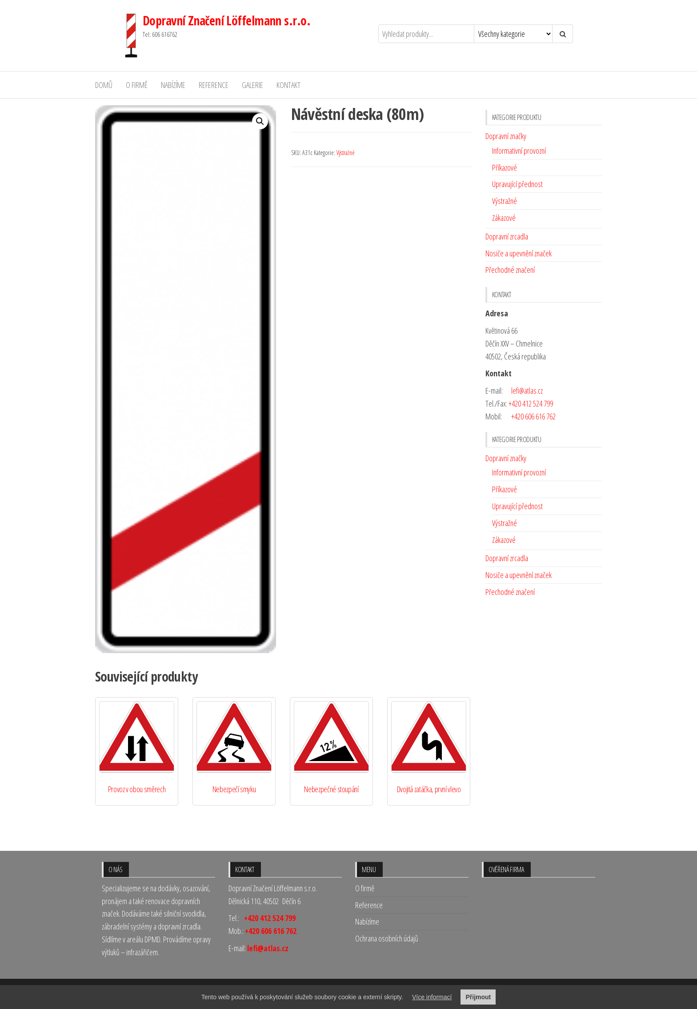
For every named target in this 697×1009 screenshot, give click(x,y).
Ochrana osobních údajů (386, 938)
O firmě (137, 85)
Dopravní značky (505, 136)
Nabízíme (173, 85)
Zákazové (504, 217)
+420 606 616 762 (533, 416)
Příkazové (504, 167)
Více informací (432, 997)
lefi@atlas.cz (527, 390)
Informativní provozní (519, 150)
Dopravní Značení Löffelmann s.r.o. (226, 20)
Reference (213, 85)
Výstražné (345, 152)
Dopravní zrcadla (506, 236)
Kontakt (288, 85)
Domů (103, 85)
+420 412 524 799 (531, 403)
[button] (260, 121)
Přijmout (478, 997)
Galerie (252, 85)
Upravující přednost (517, 184)
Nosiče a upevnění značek (518, 253)
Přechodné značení (510, 269)
